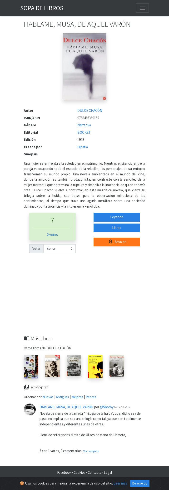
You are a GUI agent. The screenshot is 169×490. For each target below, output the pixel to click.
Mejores (77, 397)
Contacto (95, 472)
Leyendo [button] (116, 217)
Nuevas (48, 397)
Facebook (64, 472)
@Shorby (107, 407)
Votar (36, 248)
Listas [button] (116, 227)
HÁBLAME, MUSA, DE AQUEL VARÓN (67, 407)
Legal (108, 472)
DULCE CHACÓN (89, 110)
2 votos (52, 234)
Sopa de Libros (41, 8)
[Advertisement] (84, 299)
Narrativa (84, 125)
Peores (91, 397)
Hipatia (82, 147)
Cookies (79, 472)
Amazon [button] (116, 242)
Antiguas (62, 397)
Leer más (120, 483)
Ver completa (91, 451)
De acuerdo (139, 483)
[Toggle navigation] (142, 7)
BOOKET (84, 132)
